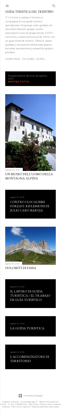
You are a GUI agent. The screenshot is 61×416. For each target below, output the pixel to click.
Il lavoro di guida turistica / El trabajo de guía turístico (30, 295)
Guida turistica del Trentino (29, 11)
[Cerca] (54, 5)
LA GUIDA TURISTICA (27, 328)
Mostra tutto (18, 81)
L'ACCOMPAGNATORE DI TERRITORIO (29, 359)
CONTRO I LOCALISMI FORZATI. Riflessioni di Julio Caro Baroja (29, 206)
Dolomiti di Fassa (20, 268)
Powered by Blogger (30, 396)
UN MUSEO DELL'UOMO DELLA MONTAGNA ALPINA (29, 176)
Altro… (41, 59)
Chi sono (28, 59)
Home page (12, 59)
